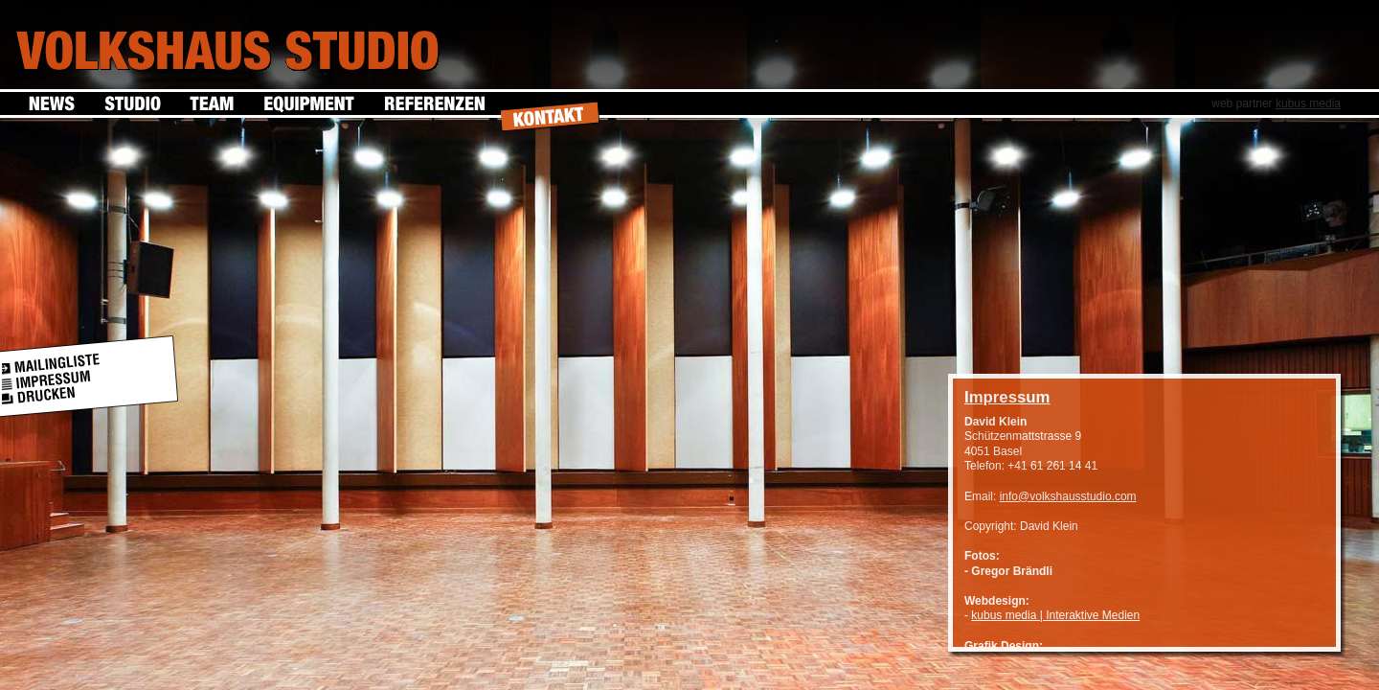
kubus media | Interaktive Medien (1055, 615)
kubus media (1308, 103)
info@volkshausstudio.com (1068, 496)
